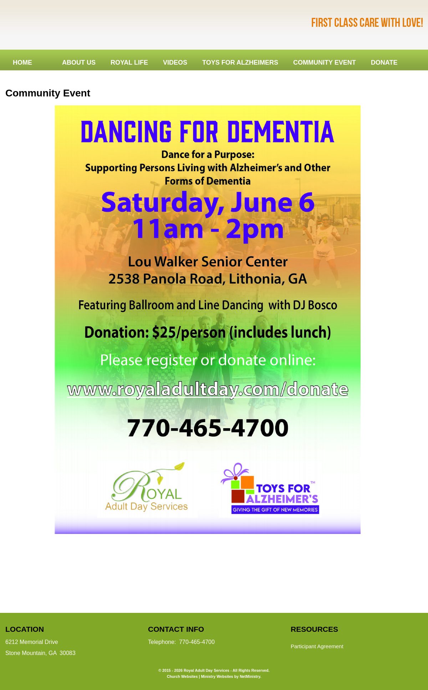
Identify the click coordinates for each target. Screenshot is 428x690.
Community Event (324, 62)
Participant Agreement (317, 646)
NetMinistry (250, 676)
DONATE (384, 62)
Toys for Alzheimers (240, 62)
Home (22, 62)
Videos (175, 62)
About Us (79, 62)
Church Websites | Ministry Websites (200, 676)
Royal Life (129, 62)
